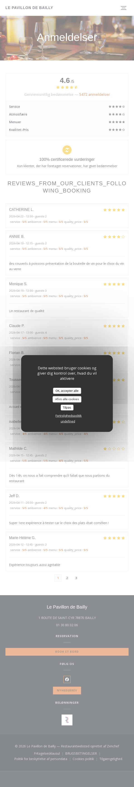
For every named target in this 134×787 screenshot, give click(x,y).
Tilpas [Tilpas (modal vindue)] (67, 407)
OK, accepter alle (67, 391)
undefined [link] (68, 421)
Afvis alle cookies (67, 399)
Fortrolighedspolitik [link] (68, 416)
